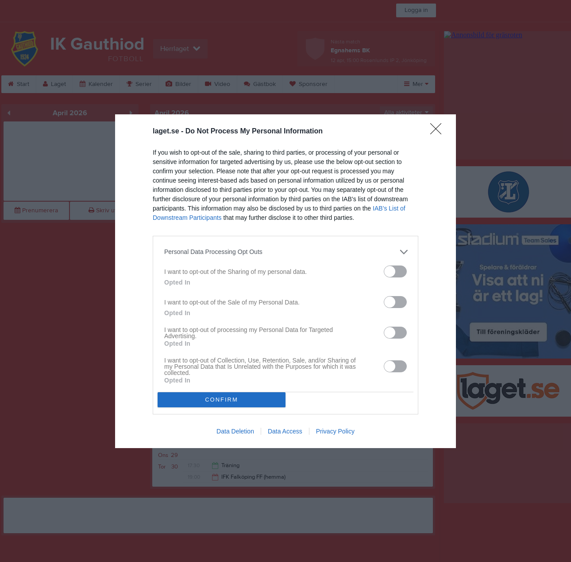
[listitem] (285, 252)
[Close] (438, 131)
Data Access (285, 431)
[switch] (395, 271)
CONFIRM (221, 399)
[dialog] (285, 281)
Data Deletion (235, 431)
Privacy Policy (335, 431)
